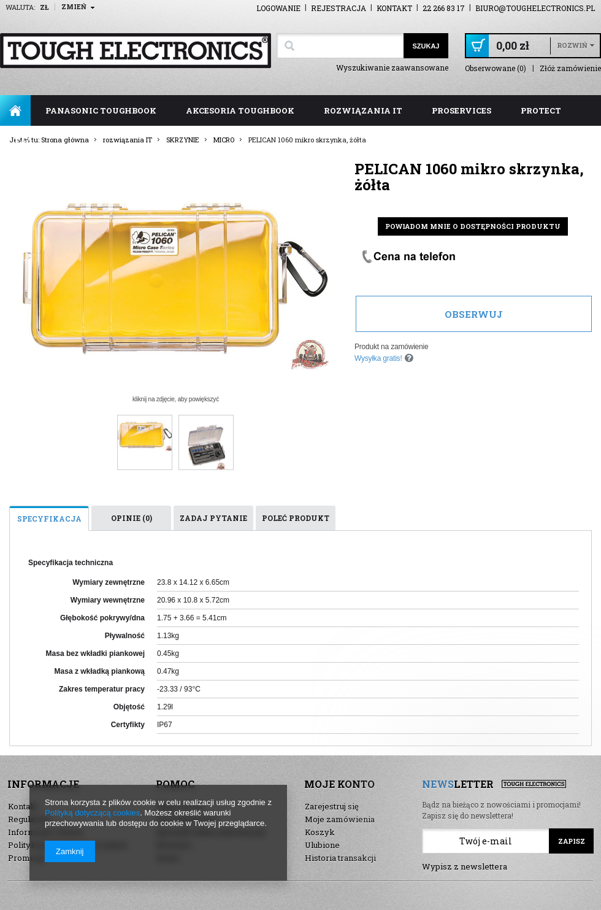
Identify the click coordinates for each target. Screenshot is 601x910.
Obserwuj (474, 314)
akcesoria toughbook (240, 110)
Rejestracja (338, 8)
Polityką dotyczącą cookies (92, 812)
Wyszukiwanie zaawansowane (392, 67)
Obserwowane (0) (495, 68)
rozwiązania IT (363, 110)
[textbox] (340, 45)
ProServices (461, 110)
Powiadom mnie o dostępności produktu (473, 226)
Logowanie (278, 8)
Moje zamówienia (340, 819)
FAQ (24, 141)
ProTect (541, 110)
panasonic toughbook (100, 110)
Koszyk (320, 832)
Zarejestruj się (332, 806)
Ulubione (322, 844)
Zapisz (571, 841)
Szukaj (425, 46)
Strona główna (15, 110)
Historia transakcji (340, 857)
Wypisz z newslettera (464, 866)
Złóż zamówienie (570, 68)
